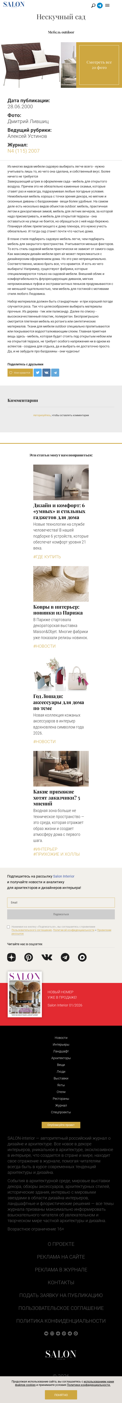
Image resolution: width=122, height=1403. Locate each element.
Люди (61, 1071)
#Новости (44, 646)
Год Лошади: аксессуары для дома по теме (58, 702)
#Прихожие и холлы (56, 854)
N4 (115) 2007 (24, 151)
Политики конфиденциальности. (89, 1385)
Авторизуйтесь (42, 415)
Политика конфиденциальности (61, 1321)
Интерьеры (61, 1044)
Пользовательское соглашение (61, 1308)
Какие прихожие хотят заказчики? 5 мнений (56, 797)
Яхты (61, 1085)
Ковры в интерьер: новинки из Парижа (58, 609)
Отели (61, 1092)
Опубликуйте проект (61, 1125)
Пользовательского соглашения (32, 930)
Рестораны (61, 1098)
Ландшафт (61, 1051)
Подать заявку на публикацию (61, 1295)
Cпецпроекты (61, 1112)
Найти (100, 6)
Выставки (61, 1078)
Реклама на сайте (61, 1257)
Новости (61, 1038)
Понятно (61, 1395)
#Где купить (47, 557)
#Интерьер (45, 849)
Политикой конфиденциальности (73, 930)
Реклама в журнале (61, 1270)
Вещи (61, 1065)
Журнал (61, 1105)
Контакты (61, 1282)
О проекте (61, 1244)
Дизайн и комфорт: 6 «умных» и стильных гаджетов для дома (59, 511)
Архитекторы (61, 1058)
